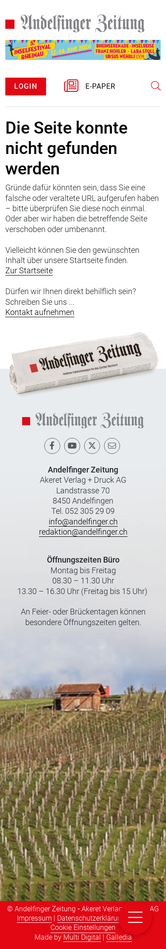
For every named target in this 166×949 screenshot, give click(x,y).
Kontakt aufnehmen (39, 312)
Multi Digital (82, 937)
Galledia (119, 937)
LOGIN (25, 86)
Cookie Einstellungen (83, 927)
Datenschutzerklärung (91, 918)
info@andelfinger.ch (83, 521)
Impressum (34, 918)
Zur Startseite (29, 270)
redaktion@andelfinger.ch (83, 531)
